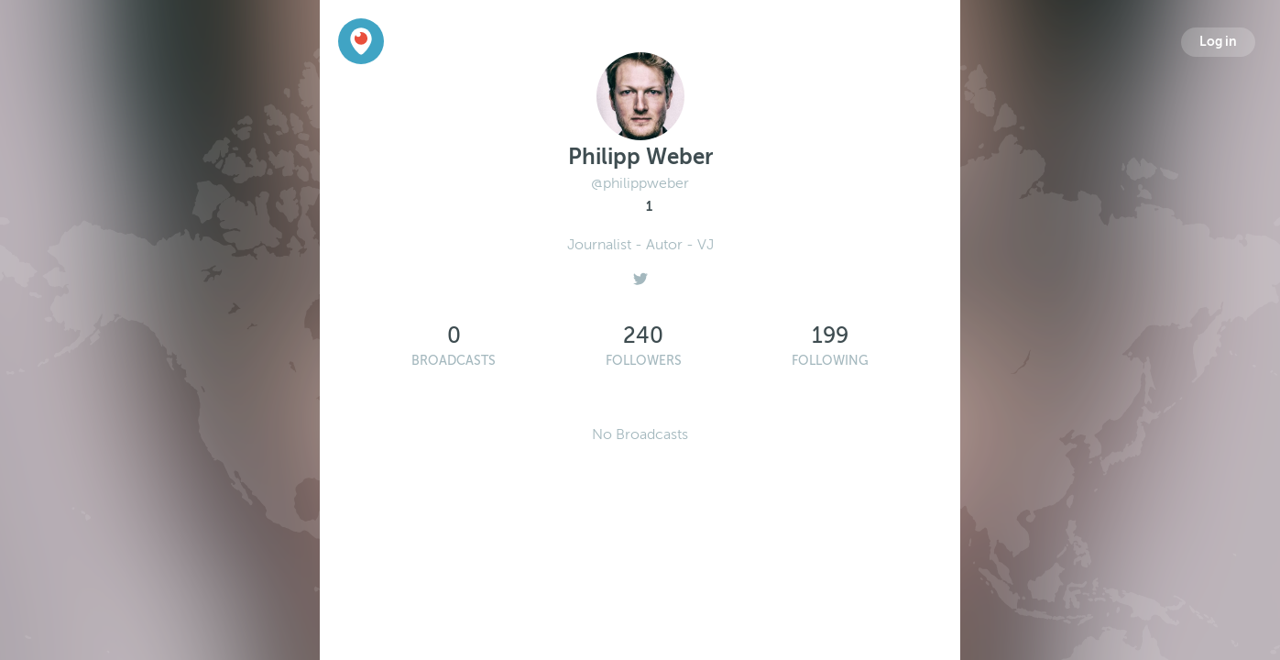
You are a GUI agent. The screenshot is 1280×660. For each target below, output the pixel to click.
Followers (644, 361)
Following (830, 361)
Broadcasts (453, 361)
